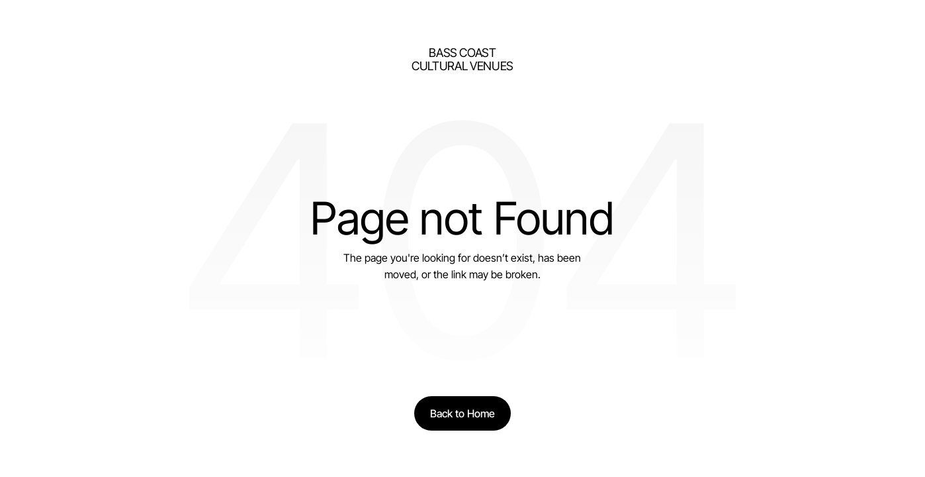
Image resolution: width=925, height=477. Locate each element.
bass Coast (462, 53)
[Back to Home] (462, 413)
